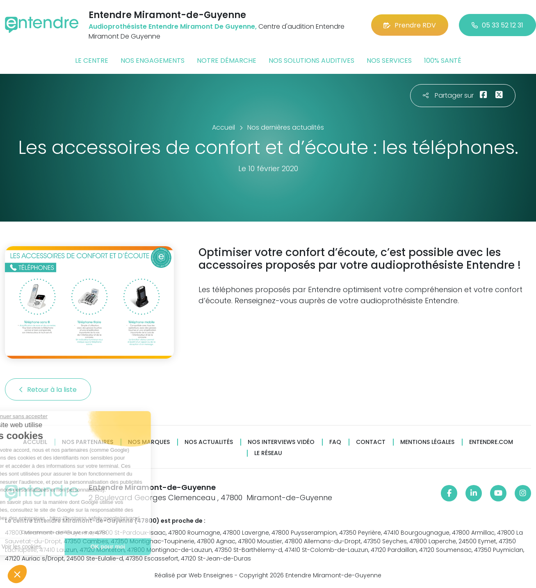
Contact (370, 442)
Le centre (91, 60)
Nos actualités (209, 442)
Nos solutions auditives (311, 60)
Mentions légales (427, 442)
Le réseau (268, 453)
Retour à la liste (48, 389)
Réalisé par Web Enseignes (194, 575)
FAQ (335, 442)
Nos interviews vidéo (281, 442)
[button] (17, 574)
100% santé (442, 60)
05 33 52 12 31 (497, 25)
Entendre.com (491, 442)
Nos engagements (153, 60)
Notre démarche (226, 60)
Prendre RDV (409, 25)
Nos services (389, 60)
